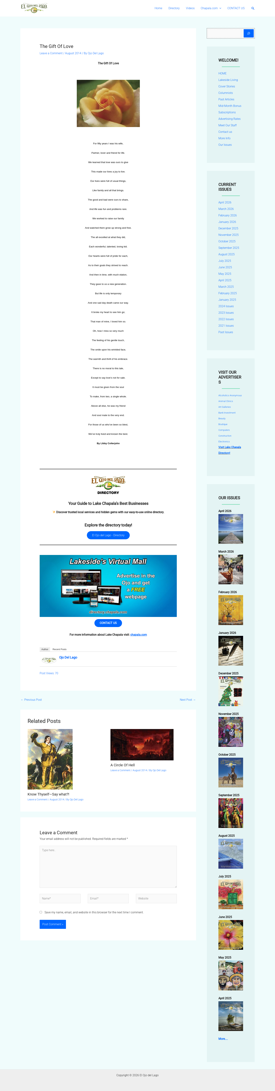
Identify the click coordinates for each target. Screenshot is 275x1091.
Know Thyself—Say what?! (48, 794)
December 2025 (228, 228)
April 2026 (224, 202)
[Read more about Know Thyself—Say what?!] (50, 759)
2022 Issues (226, 319)
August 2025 (226, 254)
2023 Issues (226, 312)
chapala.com (138, 635)
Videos (191, 8)
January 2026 (227, 222)
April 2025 (224, 280)
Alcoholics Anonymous (230, 395)
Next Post (188, 700)
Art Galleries (224, 407)
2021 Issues (226, 325)
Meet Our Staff (227, 125)
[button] (220, 8)
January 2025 (227, 299)
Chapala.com (211, 8)
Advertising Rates (229, 119)
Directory (175, 8)
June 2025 (225, 267)
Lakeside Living (228, 80)
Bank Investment (227, 412)
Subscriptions (227, 112)
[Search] (249, 33)
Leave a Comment (51, 53)
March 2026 (226, 209)
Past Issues (225, 332)
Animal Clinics (225, 401)
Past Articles (226, 99)
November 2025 (228, 235)
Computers (224, 430)
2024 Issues (226, 306)
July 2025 (224, 261)
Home (160, 8)
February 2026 (227, 215)
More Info (224, 138)
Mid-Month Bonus (229, 106)
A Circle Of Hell (122, 765)
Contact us (225, 132)
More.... (223, 1039)
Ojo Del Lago (68, 658)
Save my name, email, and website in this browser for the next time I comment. (94, 913)
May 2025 (224, 273)
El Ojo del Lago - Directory (108, 535)
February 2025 (227, 293)
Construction (224, 435)
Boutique (222, 424)
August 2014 (73, 53)
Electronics (224, 441)
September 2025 (228, 248)
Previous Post (31, 700)
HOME (222, 73)
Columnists (225, 93)
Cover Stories (226, 86)
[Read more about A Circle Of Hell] (142, 744)
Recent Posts (59, 649)
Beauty (221, 418)
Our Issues (225, 144)
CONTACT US (236, 8)
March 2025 (226, 286)
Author (44, 649)
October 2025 (227, 241)
